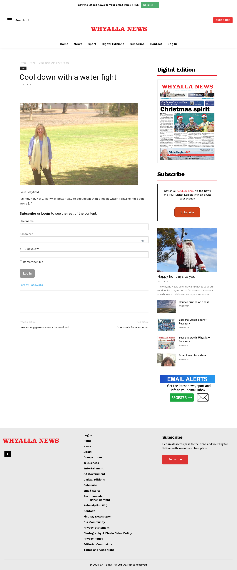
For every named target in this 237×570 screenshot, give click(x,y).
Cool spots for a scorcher (132, 327)
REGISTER (150, 5)
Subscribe (187, 212)
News (32, 62)
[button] (23, 20)
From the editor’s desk (192, 355)
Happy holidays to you (176, 276)
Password (26, 234)
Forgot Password (31, 285)
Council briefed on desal (194, 302)
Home (23, 62)
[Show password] (142, 240)
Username (27, 221)
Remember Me (31, 262)
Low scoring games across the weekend (44, 327)
